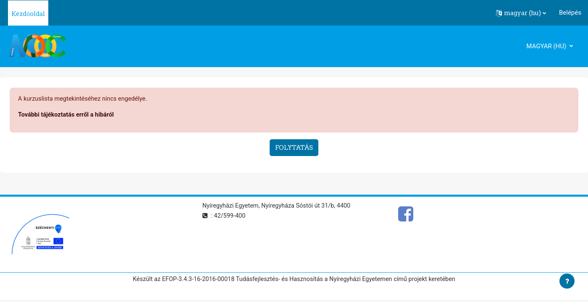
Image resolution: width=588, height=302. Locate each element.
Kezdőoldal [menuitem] (28, 14)
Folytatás (294, 148)
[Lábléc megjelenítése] (567, 281)
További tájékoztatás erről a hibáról (68, 115)
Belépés (570, 12)
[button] (521, 13)
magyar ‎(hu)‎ (547, 46)
